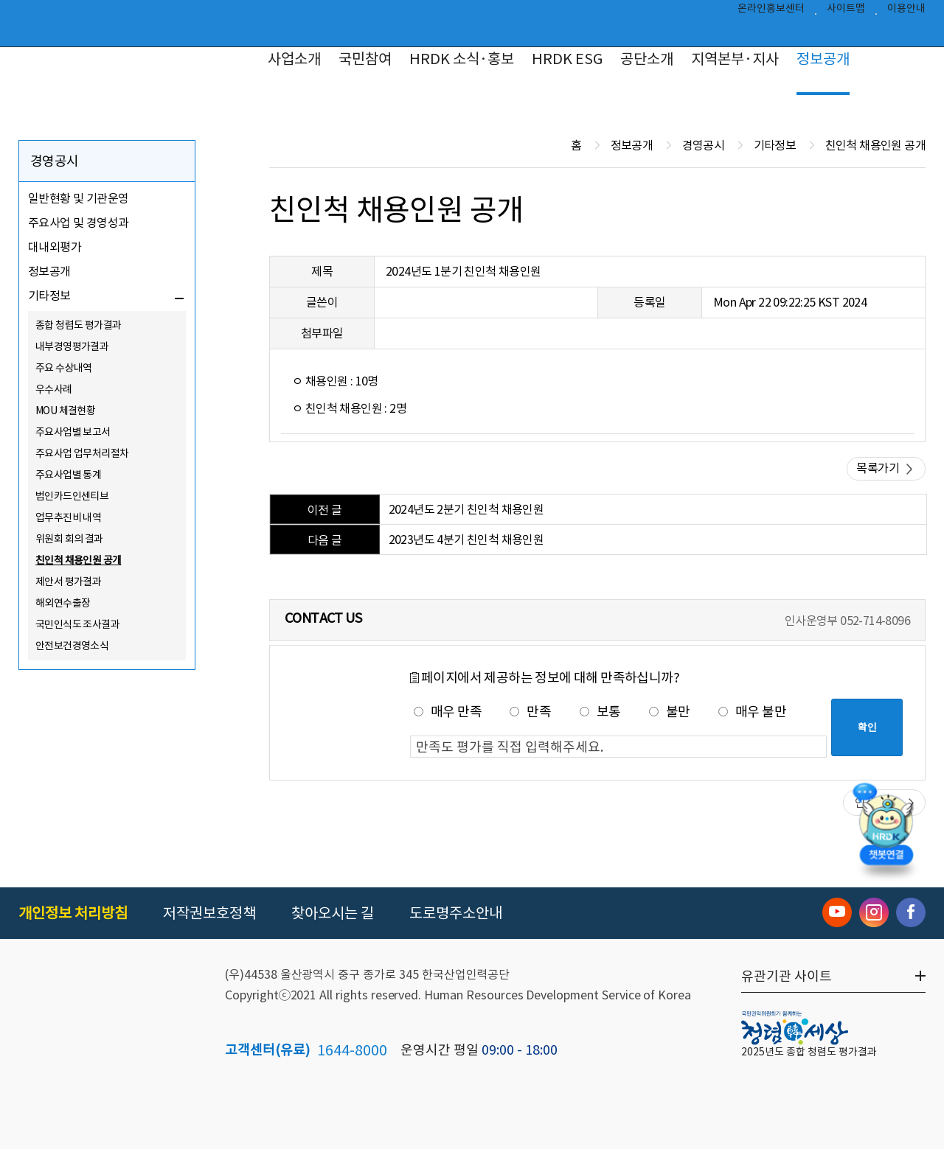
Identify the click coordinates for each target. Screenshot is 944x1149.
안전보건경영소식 (71, 645)
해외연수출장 (62, 603)
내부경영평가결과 (71, 346)
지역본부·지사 (735, 59)
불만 (669, 711)
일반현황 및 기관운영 (78, 198)
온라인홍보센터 (771, 11)
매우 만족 (448, 711)
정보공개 (823, 59)
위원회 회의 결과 (69, 538)
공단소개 (646, 59)
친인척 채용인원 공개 (78, 560)
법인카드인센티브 (71, 496)
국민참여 (365, 59)
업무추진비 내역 (68, 517)
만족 (530, 711)
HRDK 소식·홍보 (461, 59)
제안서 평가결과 (68, 581)
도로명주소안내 (455, 913)
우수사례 (53, 389)
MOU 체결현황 (65, 410)
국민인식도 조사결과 (77, 624)
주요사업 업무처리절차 (81, 453)
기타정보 (49, 295)
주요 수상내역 (63, 367)
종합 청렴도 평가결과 (78, 325)
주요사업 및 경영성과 (78, 222)
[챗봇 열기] (885, 828)
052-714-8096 (875, 620)
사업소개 (294, 59)
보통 (600, 711)
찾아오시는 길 (332, 913)
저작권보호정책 (209, 913)
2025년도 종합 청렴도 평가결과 (809, 1051)
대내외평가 (54, 247)
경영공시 (54, 161)
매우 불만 (752, 711)
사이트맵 (846, 11)
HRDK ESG (567, 59)
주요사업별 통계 (68, 474)
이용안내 (906, 11)
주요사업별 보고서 (73, 432)
